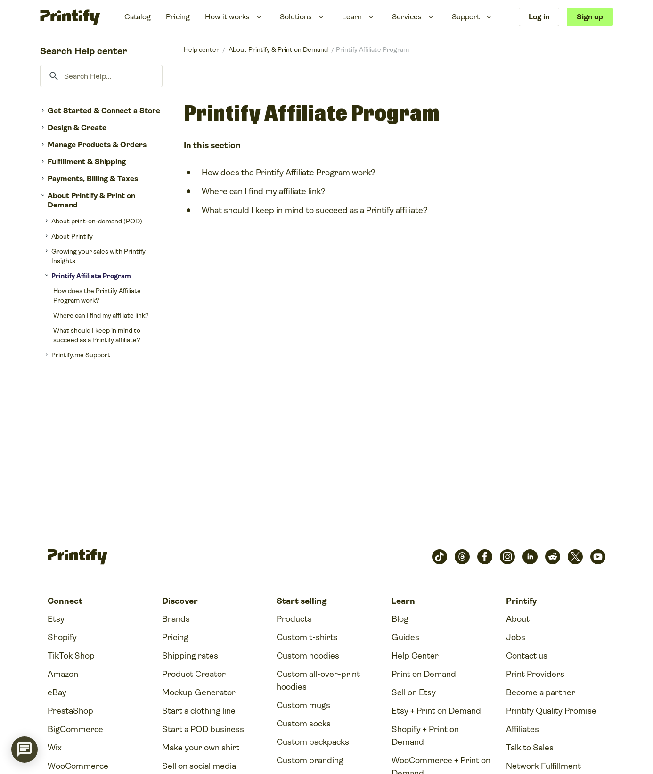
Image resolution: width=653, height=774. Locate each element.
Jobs (515, 637)
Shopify (62, 637)
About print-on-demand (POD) (96, 221)
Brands (176, 619)
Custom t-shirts (307, 637)
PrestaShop (70, 711)
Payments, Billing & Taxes (93, 178)
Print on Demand (424, 674)
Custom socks (304, 723)
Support (466, 16)
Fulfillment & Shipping (87, 161)
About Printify (72, 236)
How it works (227, 16)
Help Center (415, 655)
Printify (201, 49)
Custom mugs (303, 705)
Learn (352, 16)
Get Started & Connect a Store (104, 110)
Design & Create (77, 127)
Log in (539, 16)
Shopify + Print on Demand (425, 736)
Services (407, 16)
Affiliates (522, 729)
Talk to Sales (530, 747)
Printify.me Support (80, 355)
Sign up (590, 16)
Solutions (296, 16)
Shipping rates (190, 655)
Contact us (526, 655)
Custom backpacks (313, 742)
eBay (57, 692)
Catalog (137, 16)
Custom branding (310, 760)
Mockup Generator (199, 692)
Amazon (63, 674)
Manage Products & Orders (97, 144)
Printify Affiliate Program (91, 276)
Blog (400, 619)
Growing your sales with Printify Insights (98, 255)
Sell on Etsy (414, 692)
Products (294, 619)
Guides (405, 637)
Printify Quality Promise (551, 711)
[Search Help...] (101, 76)
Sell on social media (199, 766)
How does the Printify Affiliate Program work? (97, 295)
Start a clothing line (199, 711)
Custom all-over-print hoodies (318, 680)
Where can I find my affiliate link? (101, 315)
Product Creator (194, 674)
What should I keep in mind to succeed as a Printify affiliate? (96, 335)
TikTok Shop (71, 655)
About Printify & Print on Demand (91, 200)
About (518, 619)
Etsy (56, 619)
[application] (24, 749)
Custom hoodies (308, 655)
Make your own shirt (200, 747)
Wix (55, 747)
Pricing (178, 16)
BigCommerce (75, 729)
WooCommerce (78, 766)
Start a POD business (203, 729)
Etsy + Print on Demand (436, 711)
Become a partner (540, 692)
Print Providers (535, 674)
